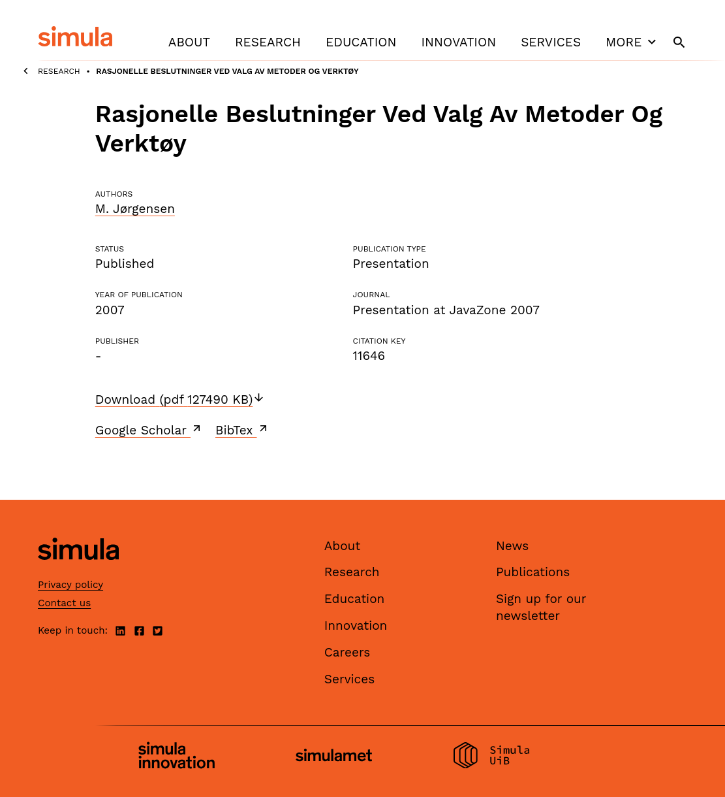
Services (551, 42)
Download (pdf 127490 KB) (180, 399)
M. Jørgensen (135, 208)
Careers (347, 652)
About (189, 42)
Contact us (64, 603)
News (512, 545)
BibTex (242, 430)
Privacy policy (70, 585)
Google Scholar (149, 430)
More (632, 42)
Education (361, 42)
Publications (533, 571)
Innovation (458, 42)
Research (268, 42)
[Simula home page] (78, 570)
